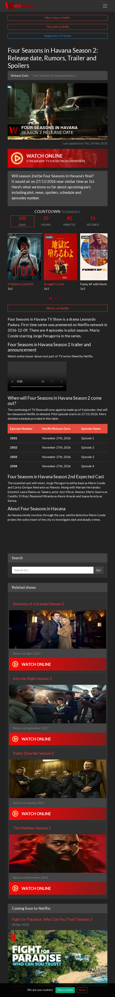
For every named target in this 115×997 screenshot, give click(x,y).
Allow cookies (65, 989)
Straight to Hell (54, 284)
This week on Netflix (57, 26)
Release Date (19, 75)
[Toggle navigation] (105, 6)
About (82, 989)
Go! (98, 570)
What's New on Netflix (57, 17)
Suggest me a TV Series (57, 35)
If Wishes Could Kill (20, 284)
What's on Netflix (57, 308)
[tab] (50, 298)
